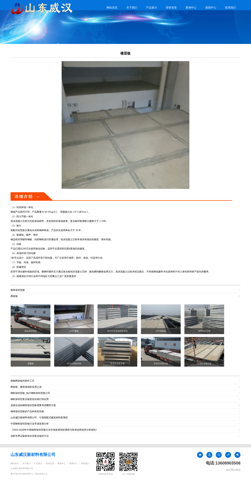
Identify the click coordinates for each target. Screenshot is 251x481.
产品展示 (151, 7)
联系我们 (230, 7)
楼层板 (125, 53)
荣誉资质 (171, 7)
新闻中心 (210, 7)
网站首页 (112, 7)
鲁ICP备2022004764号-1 (22, 474)
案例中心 (191, 7)
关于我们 (131, 7)
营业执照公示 (41, 474)
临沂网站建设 (233, 469)
